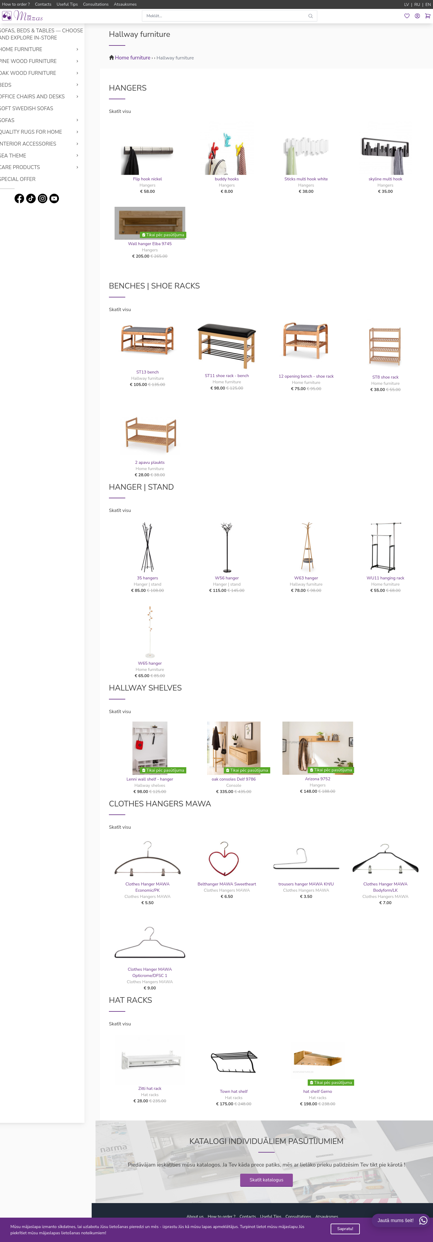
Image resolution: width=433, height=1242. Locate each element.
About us (195, 1216)
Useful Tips (270, 1216)
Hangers (128, 88)
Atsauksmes (326, 1216)
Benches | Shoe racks (154, 285)
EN (428, 4)
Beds (15, 85)
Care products (30, 167)
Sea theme (23, 155)
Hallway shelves (145, 688)
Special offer (27, 179)
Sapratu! (345, 1229)
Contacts (248, 1216)
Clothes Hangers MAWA (160, 803)
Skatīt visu (120, 111)
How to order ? (221, 1216)
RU (417, 4)
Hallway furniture (175, 58)
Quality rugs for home (41, 132)
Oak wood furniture (38, 73)
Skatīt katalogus (267, 1180)
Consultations (298, 1216)
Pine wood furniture (38, 61)
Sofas (17, 120)
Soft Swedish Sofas (36, 108)
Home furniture (31, 49)
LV (406, 4)
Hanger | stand (141, 487)
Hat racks (130, 1000)
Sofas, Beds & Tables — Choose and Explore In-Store (51, 34)
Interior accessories (38, 144)
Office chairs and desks (42, 96)
